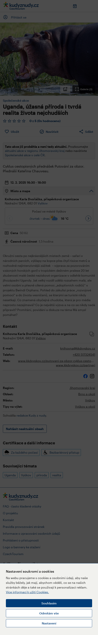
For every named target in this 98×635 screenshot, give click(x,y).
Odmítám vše (49, 613)
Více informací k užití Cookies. (27, 592)
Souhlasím (49, 603)
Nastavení (49, 623)
